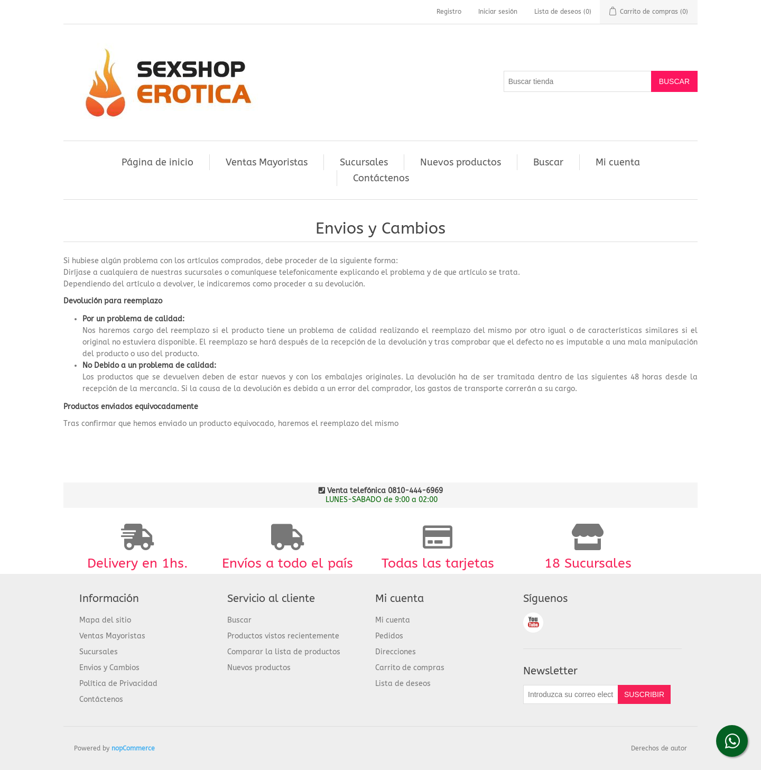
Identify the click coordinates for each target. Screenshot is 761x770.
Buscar (548, 162)
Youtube (533, 623)
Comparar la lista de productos (283, 651)
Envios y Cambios (109, 667)
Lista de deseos (403, 683)
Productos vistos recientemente (283, 636)
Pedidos (389, 636)
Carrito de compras (409, 667)
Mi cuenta (618, 162)
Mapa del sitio (105, 620)
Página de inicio (157, 162)
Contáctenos (381, 178)
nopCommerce (133, 748)
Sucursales (364, 162)
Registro (449, 11)
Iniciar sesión (497, 11)
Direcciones (395, 651)
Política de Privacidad (118, 683)
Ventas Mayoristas (267, 162)
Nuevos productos (460, 162)
